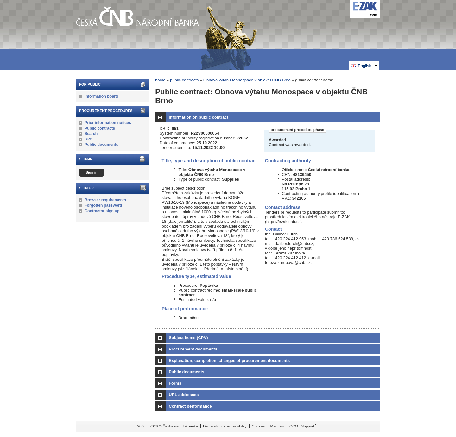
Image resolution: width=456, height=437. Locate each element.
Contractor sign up (102, 211)
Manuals (277, 426)
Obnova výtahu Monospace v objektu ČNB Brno (247, 80)
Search (91, 134)
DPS (88, 139)
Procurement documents (193, 349)
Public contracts (100, 128)
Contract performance (190, 406)
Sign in (91, 172)
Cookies (258, 426)
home (160, 80)
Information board (101, 96)
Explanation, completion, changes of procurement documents (229, 360)
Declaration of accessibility (225, 426)
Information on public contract (198, 117)
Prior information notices (108, 122)
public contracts (184, 80)
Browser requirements (105, 200)
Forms (175, 383)
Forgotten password (103, 205)
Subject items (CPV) (188, 337)
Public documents (101, 144)
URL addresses (184, 394)
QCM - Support (301, 426)
